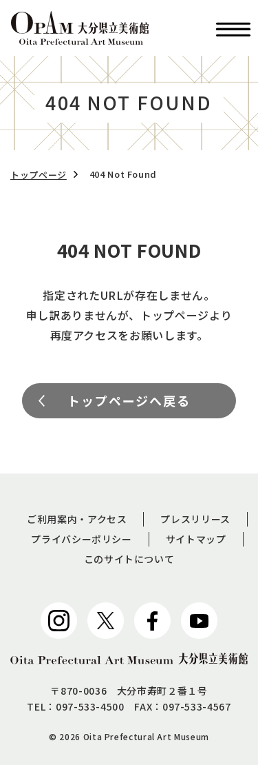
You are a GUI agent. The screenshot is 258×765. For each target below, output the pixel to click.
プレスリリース (195, 519)
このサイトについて (129, 559)
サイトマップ (196, 539)
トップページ (38, 174)
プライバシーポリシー (81, 539)
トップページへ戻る (128, 400)
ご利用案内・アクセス (77, 519)
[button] (233, 28)
